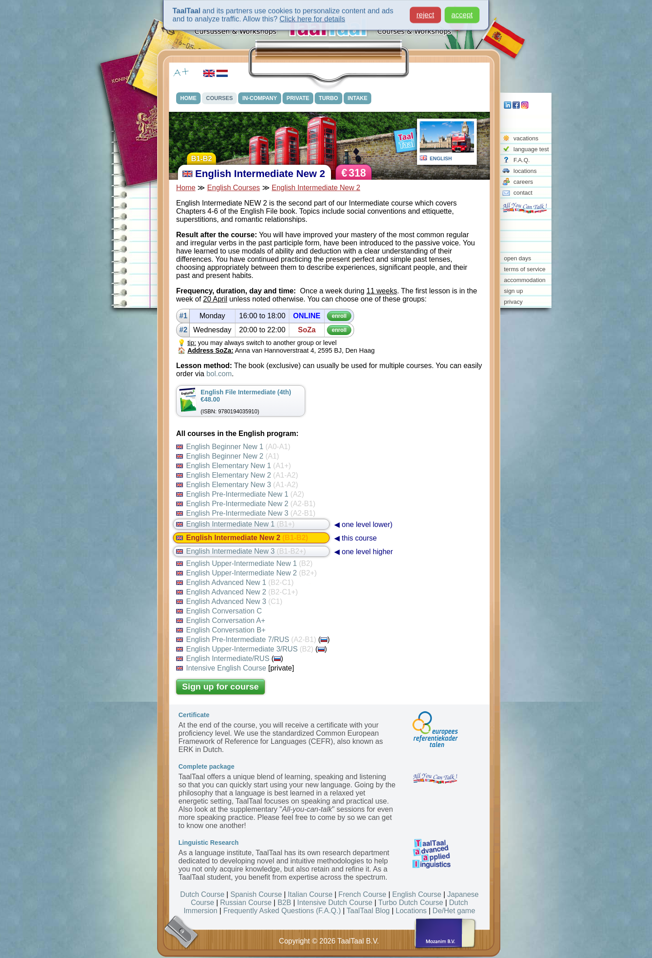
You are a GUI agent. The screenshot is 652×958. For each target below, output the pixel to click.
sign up (513, 290)
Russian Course (246, 902)
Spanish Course (256, 894)
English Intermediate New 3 (241, 551)
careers (523, 181)
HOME (188, 98)
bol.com (219, 374)
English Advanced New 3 (229, 601)
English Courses (233, 188)
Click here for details (312, 16)
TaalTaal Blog (368, 911)
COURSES (219, 98)
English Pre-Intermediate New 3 (245, 513)
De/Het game (453, 911)
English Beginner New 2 (227, 456)
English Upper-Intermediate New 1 (244, 563)
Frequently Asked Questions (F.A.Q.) (282, 911)
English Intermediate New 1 (235, 524)
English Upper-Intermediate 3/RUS (244, 649)
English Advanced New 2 (237, 592)
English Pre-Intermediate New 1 (240, 494)
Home (186, 188)
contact (522, 192)
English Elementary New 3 (237, 485)
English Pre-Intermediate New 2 (245, 504)
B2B (284, 902)
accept (462, 12)
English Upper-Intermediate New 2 (246, 573)
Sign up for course (220, 686)
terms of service (525, 269)
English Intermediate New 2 (316, 188)
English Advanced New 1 (234, 582)
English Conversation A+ (220, 620)
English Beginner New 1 (233, 446)
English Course (416, 894)
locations (525, 171)
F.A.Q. (521, 160)
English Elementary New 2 (237, 475)
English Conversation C (219, 611)
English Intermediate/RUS (222, 658)
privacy (513, 301)
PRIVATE (298, 98)
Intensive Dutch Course (334, 902)
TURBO (328, 98)
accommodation (525, 280)
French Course (362, 894)
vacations (525, 138)
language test (531, 149)
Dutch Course (202, 894)
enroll (339, 316)
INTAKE (358, 98)
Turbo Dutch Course (410, 902)
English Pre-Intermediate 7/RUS (246, 639)
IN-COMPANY (259, 98)
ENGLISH (441, 158)
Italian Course (310, 894)
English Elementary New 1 (233, 465)
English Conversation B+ (221, 630)
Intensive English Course (221, 668)
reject (425, 12)
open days (517, 258)
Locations (411, 911)
